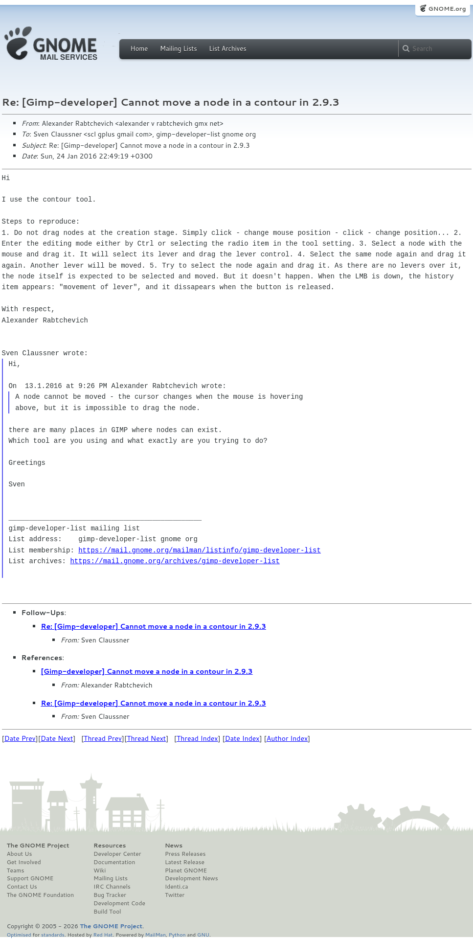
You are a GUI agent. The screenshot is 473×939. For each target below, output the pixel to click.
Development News (191, 878)
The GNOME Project (38, 845)
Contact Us (22, 887)
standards (53, 934)
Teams (15, 870)
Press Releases (185, 854)
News (173, 845)
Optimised (19, 934)
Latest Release (184, 862)
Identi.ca (176, 887)
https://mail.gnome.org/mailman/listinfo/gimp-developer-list (199, 550)
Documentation (114, 862)
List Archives (227, 48)
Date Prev (20, 738)
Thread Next (146, 738)
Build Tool (107, 912)
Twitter (174, 895)
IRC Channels (112, 887)
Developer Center (117, 854)
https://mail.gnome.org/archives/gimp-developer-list (174, 561)
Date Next (57, 738)
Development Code (119, 903)
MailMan (155, 934)
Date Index (242, 738)
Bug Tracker (109, 895)
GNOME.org (447, 8)
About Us (19, 854)
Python (177, 934)
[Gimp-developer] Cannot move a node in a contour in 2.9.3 (147, 671)
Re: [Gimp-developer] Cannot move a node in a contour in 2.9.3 (153, 626)
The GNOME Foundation (40, 895)
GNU (203, 934)
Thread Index (197, 738)
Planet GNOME (186, 870)
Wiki (99, 870)
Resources (109, 845)
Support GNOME (30, 878)
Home (139, 48)
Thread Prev (103, 738)
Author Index (287, 738)
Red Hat (103, 934)
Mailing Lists (178, 48)
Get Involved (24, 862)
